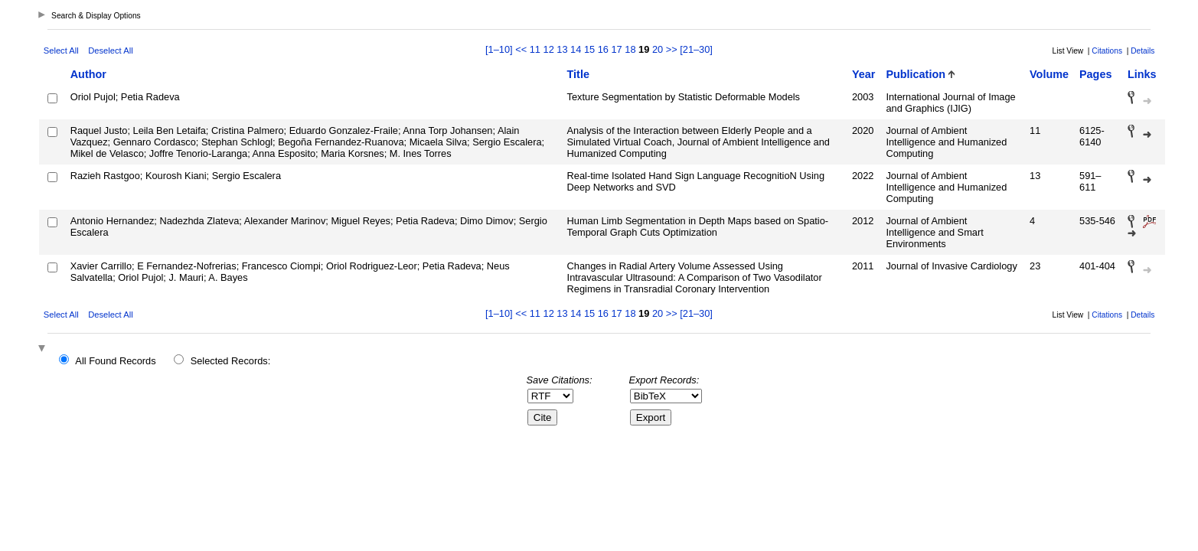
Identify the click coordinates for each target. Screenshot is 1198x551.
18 (630, 49)
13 (562, 49)
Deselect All (110, 50)
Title (578, 74)
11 (535, 49)
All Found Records (115, 361)
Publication (915, 74)
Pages (1095, 74)
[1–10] (500, 49)
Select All (61, 50)
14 (575, 49)
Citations (1107, 51)
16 (603, 49)
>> (671, 49)
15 (589, 49)
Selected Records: (231, 361)
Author (88, 74)
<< (521, 49)
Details (1142, 51)
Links (1142, 74)
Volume (1049, 74)
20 (657, 49)
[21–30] (696, 49)
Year (863, 74)
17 (617, 49)
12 (549, 49)
